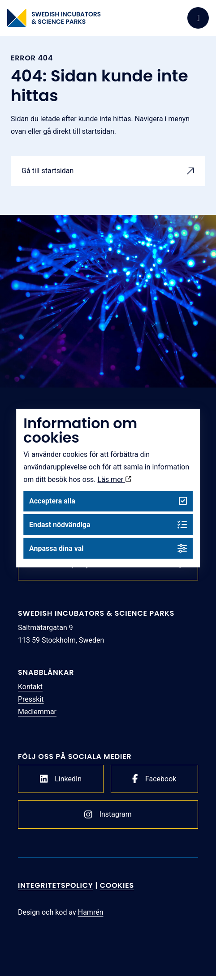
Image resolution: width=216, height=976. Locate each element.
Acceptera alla (108, 501)
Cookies (117, 885)
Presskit (31, 699)
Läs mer (115, 479)
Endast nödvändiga (108, 524)
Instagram (108, 814)
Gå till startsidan (47, 170)
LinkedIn (61, 778)
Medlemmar (37, 711)
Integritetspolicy (55, 885)
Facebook (154, 778)
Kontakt (30, 686)
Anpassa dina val (108, 548)
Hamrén (91, 912)
